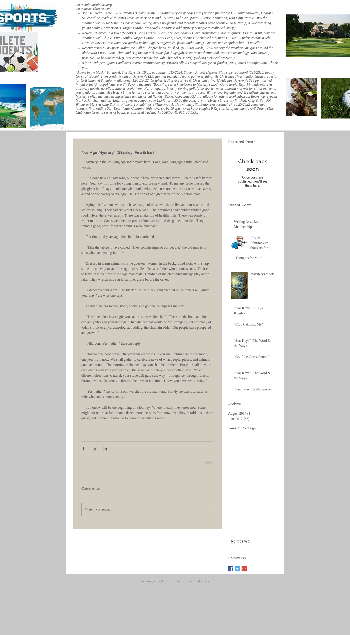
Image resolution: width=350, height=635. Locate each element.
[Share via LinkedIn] (105, 449)
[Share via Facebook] (83, 449)
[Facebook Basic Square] (230, 568)
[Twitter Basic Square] (237, 568)
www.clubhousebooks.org (94, 4)
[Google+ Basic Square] (244, 568)
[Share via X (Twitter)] (94, 449)
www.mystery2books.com (94, 8)
